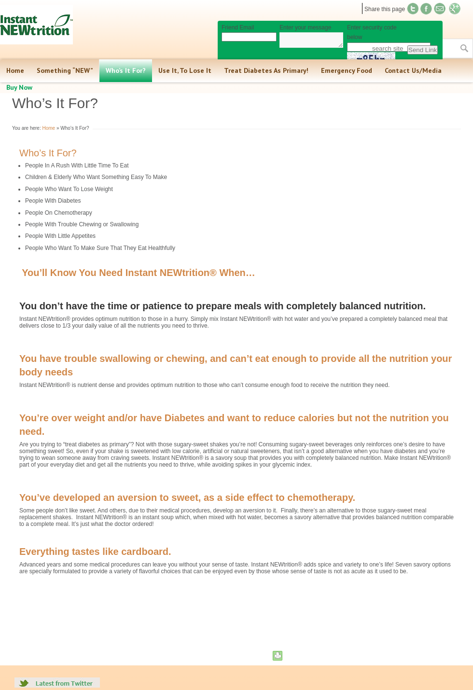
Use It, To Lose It (184, 70)
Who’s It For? (126, 70)
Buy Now (19, 87)
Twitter (412, 8)
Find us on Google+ (454, 8)
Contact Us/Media (413, 70)
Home (15, 70)
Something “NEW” (65, 70)
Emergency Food (346, 70)
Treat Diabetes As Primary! (266, 70)
